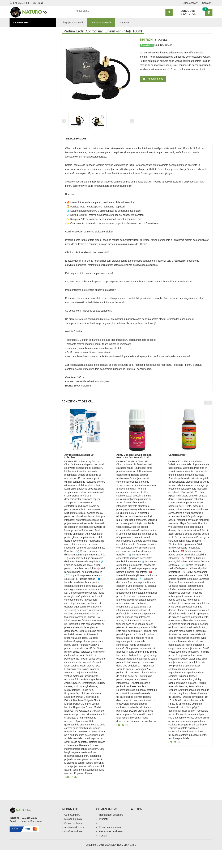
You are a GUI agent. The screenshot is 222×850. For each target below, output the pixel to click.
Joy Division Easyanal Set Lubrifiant (79, 456)
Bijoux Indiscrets (82, 385)
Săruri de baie (24, 134)
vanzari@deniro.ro (32, 821)
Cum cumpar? (190, 3)
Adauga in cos (155, 78)
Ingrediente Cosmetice (30, 129)
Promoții (20, 118)
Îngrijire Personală (28, 123)
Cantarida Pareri (177, 454)
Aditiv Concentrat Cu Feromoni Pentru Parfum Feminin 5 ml (134, 456)
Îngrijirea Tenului (26, 139)
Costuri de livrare (73, 823)
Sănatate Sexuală (101, 22)
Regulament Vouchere (111, 814)
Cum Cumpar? (72, 814)
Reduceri (124, 22)
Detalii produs (76, 138)
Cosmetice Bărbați (27, 144)
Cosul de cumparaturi (110, 827)
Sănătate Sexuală (26, 30)
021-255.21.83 (19, 3)
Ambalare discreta (74, 827)
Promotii (103, 819)
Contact (206, 3)
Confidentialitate (73, 831)
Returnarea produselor (111, 831)
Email (38, 3)
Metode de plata (73, 819)
